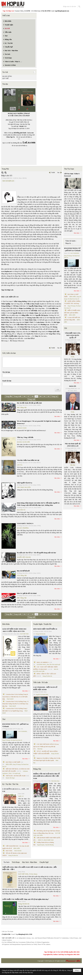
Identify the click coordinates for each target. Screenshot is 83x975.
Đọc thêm (57, 416)
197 (28, 396)
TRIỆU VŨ (21, 796)
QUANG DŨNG (7, 76)
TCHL (72, 357)
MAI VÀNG (9, 850)
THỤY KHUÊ (10, 699)
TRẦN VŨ (40, 840)
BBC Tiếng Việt (21, 407)
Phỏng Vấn (37, 769)
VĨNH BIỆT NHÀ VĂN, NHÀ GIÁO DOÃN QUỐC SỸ (73, 335)
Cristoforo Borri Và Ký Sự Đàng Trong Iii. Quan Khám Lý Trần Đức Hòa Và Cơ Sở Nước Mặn (15, 697)
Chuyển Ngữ (44, 862)
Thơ (3, 719)
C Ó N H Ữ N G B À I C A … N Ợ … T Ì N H (15, 790)
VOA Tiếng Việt (22, 575)
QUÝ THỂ (5, 78)
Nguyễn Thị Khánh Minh (42, 694)
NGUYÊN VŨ (21, 510)
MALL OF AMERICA (43, 662)
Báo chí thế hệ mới (23, 571)
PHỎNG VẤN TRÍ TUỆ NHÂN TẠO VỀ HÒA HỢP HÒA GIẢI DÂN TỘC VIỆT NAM (46, 776)
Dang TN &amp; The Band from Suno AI (12, 740)
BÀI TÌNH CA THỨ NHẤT (13, 762)
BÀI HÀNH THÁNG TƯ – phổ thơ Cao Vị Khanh (15, 725)
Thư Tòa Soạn (69, 169)
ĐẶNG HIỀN (9, 764)
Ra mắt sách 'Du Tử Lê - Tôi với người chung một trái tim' (36, 553)
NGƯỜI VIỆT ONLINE (24, 557)
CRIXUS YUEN (21, 428)
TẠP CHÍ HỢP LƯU (8, 181)
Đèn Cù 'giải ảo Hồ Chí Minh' (27, 593)
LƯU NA (19, 465)
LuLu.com (30, 133)
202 (48, 396)
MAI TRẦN (40, 835)
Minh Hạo (39, 748)
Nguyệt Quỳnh (40, 844)
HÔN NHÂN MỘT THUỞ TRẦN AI (45, 629)
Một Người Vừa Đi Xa (24, 483)
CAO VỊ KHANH (22, 731)
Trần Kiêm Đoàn (55, 781)
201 (44, 396)
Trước (53, 172)
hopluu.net (51, 961)
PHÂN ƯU (72, 386)
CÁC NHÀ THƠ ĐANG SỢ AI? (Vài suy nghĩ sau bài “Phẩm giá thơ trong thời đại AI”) (46, 746)
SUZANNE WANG (41, 664)
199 (36, 396)
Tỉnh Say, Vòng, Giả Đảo (25, 437)
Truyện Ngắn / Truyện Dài (42, 624)
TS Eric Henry (33, 874)
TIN (65, 328)
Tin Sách (6, 862)
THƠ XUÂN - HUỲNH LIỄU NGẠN (16, 775)
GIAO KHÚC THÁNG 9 (25, 523)
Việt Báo (72, 465)
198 (32, 396)
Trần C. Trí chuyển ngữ (14, 773)
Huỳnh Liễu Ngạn (10, 778)
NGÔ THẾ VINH (24, 634)
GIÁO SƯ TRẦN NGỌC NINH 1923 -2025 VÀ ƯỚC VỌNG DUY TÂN (14, 630)
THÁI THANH (17, 850)
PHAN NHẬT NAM (48, 840)
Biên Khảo (6, 624)
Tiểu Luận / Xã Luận (40, 682)
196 (24, 396)
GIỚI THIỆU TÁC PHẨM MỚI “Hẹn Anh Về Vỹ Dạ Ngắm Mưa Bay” (25, 899)
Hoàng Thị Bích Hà (13, 855)
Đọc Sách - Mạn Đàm (29, 862)
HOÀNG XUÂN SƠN (23, 442)
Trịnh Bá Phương (49, 844)
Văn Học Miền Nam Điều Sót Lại (28, 460)
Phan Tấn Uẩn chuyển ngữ (53, 664)
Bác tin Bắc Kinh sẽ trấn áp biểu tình (29, 403)
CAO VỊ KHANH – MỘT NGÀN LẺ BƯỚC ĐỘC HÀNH (45, 688)
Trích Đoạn (16, 862)
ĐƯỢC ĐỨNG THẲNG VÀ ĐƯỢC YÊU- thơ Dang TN (72, 303)
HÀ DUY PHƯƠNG (23, 528)
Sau (58, 172)
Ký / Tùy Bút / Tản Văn (10, 784)
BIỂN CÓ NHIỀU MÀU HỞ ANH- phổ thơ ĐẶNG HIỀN (72, 313)
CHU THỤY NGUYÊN (24, 487)
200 (40, 396)
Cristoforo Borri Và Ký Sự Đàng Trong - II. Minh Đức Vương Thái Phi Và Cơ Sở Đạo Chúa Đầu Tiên (15, 704)
